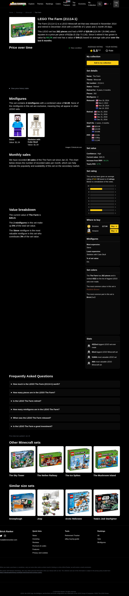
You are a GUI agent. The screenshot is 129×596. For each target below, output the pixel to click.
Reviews (35, 542)
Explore (31, 4)
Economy (82, 4)
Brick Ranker (6, 531)
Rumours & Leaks (39, 546)
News (34, 535)
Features (35, 549)
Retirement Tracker (72, 535)
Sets (99, 539)
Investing (35, 539)
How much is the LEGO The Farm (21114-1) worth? (36, 384)
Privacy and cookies (40, 553)
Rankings (49, 4)
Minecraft (29, 12)
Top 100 (74, 4)
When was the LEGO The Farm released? (32, 418)
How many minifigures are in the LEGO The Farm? (36, 409)
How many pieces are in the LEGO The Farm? (34, 392)
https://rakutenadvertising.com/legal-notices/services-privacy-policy (21, 572)
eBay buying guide (72, 539)
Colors (58, 4)
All (98, 535)
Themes (40, 4)
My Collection (92, 4)
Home (11, 12)
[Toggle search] (99, 4)
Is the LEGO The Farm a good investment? (32, 426)
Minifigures (101, 542)
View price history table (20, 88)
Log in (116, 4)
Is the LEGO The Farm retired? (27, 401)
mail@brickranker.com (8, 540)
